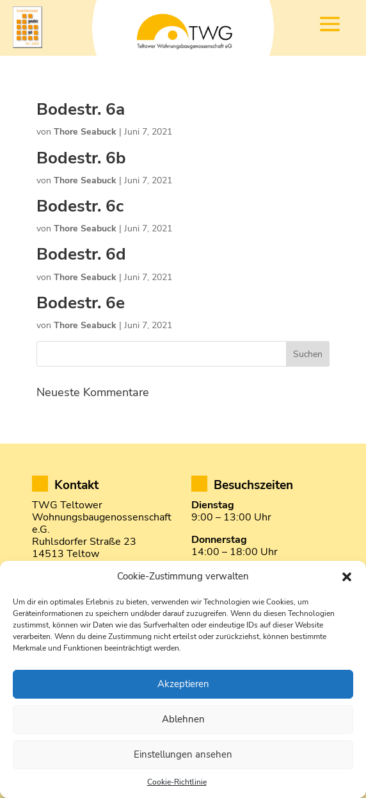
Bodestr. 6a (80, 109)
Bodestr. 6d (81, 254)
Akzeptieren (183, 683)
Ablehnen (183, 719)
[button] (346, 576)
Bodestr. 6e (80, 303)
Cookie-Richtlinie (177, 782)
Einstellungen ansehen (183, 754)
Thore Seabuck (85, 132)
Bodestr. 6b (81, 158)
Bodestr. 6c (79, 206)
